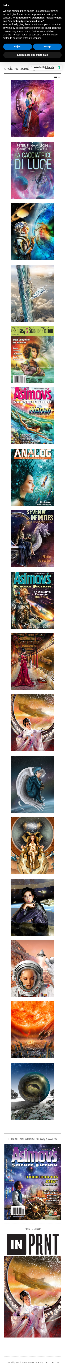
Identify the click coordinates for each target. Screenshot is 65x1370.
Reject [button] (17, 46)
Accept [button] (47, 46)
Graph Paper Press (51, 1362)
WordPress (20, 1362)
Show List (59, 77)
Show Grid (55, 77)
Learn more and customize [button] (32, 54)
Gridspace (36, 1362)
